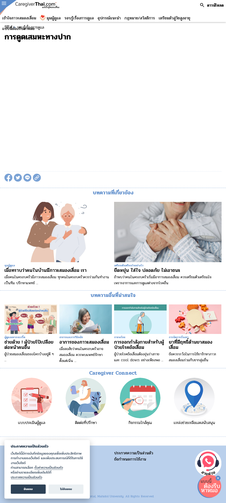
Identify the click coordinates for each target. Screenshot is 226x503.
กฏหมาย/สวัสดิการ (139, 18)
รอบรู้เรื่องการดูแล (79, 18)
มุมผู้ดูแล (54, 18)
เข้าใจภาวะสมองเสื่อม (19, 18)
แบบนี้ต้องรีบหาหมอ (18, 29)
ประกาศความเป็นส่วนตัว (133, 453)
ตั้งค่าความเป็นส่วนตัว (48, 468)
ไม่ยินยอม (66, 489)
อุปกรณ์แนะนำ (109, 18)
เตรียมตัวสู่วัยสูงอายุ (174, 18)
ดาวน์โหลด (215, 5)
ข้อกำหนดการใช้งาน (130, 459)
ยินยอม (28, 489)
